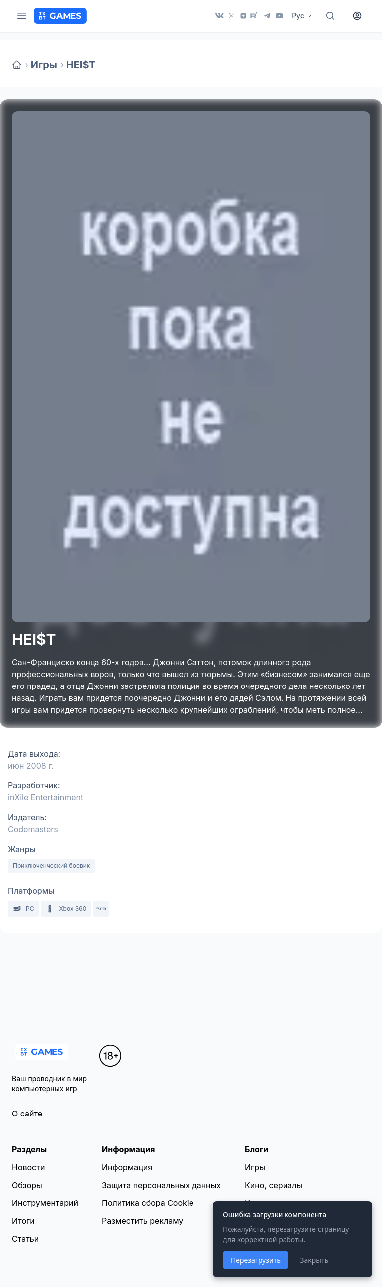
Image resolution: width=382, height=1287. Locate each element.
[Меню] (22, 16)
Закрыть (314, 1260)
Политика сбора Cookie (147, 1203)
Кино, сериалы (273, 1185)
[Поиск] (330, 16)
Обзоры (27, 1185)
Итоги (23, 1221)
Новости (28, 1167)
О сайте (27, 1113)
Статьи (25, 1239)
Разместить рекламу (142, 1221)
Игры (44, 65)
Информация (127, 1167)
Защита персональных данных (161, 1185)
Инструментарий (45, 1203)
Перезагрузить (256, 1260)
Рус (302, 15)
